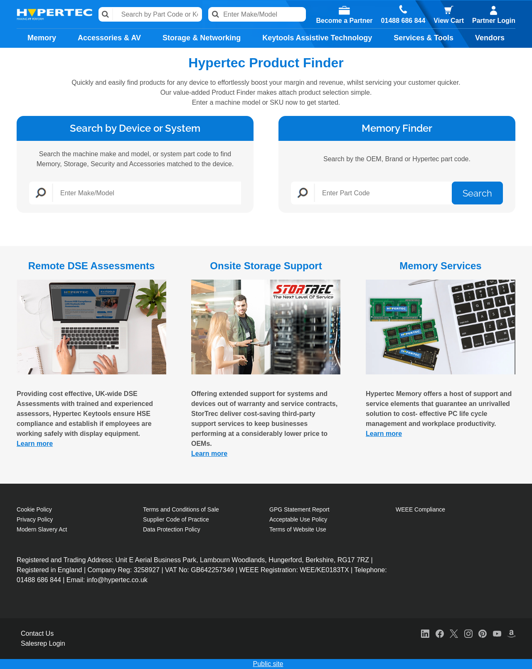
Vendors (490, 38)
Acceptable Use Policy (298, 519)
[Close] (519, 657)
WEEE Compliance (420, 509)
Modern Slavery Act (42, 529)
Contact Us (37, 633)
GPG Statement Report (299, 509)
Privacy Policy (35, 519)
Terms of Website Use (297, 529)
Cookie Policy (34, 509)
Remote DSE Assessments (91, 265)
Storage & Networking (202, 38)
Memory (41, 38)
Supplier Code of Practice (176, 519)
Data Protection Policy (171, 529)
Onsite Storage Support (266, 265)
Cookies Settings (344, 657)
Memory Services (440, 265)
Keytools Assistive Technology (317, 38)
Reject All (404, 657)
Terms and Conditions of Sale (181, 509)
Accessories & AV (109, 38)
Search (106, 14)
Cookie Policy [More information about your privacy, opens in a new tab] (164, 663)
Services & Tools (423, 38)
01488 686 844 (403, 20)
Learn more (35, 443)
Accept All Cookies (467, 657)
